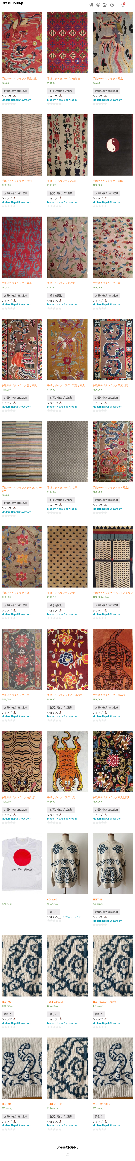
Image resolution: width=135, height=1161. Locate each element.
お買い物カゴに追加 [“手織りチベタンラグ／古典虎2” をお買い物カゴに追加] (15, 809)
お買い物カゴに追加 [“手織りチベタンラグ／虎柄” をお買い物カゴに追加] (15, 193)
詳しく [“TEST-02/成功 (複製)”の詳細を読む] (99, 1014)
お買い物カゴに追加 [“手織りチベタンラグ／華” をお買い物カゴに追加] (15, 605)
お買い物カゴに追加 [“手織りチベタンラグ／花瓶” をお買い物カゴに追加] (61, 193)
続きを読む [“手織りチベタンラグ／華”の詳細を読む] (56, 295)
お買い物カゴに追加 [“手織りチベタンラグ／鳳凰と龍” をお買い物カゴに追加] (15, 90)
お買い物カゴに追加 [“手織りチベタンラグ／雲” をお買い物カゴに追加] (106, 295)
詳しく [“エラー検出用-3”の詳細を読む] (99, 1116)
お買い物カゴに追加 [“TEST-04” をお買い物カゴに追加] (15, 1116)
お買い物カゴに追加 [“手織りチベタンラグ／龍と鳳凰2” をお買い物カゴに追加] (106, 499)
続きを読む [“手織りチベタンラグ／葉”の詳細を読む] (56, 605)
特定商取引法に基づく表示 (68, 1153)
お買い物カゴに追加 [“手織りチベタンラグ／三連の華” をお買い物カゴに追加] (61, 707)
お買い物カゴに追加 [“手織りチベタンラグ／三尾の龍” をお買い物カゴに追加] (106, 397)
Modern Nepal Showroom (16, 99)
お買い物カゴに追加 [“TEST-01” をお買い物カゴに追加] (106, 911)
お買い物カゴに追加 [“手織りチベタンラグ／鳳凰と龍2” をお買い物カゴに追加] (106, 809)
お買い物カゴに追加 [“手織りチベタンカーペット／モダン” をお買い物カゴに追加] (106, 605)
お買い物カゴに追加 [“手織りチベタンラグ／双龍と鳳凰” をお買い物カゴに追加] (61, 397)
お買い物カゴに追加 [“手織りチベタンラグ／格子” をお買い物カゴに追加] (61, 499)
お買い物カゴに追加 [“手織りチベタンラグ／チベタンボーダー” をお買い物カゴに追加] (15, 502)
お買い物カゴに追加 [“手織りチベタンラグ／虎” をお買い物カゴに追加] (61, 809)
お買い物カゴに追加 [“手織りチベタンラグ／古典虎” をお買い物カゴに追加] (106, 707)
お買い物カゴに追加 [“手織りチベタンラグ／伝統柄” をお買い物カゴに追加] (61, 90)
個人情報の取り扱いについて (67, 1155)
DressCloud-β (12, 3)
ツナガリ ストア (72, 916)
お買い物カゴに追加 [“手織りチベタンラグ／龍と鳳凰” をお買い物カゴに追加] (15, 397)
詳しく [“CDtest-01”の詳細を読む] (53, 911)
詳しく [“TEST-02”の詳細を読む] (8, 1014)
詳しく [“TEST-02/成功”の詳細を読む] (53, 1014)
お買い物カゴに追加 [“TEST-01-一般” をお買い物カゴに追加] (61, 1116)
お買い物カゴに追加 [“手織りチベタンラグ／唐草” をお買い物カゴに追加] (15, 295)
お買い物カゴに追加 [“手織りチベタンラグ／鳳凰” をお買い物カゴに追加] (106, 90)
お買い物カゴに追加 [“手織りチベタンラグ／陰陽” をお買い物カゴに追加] (106, 193)
